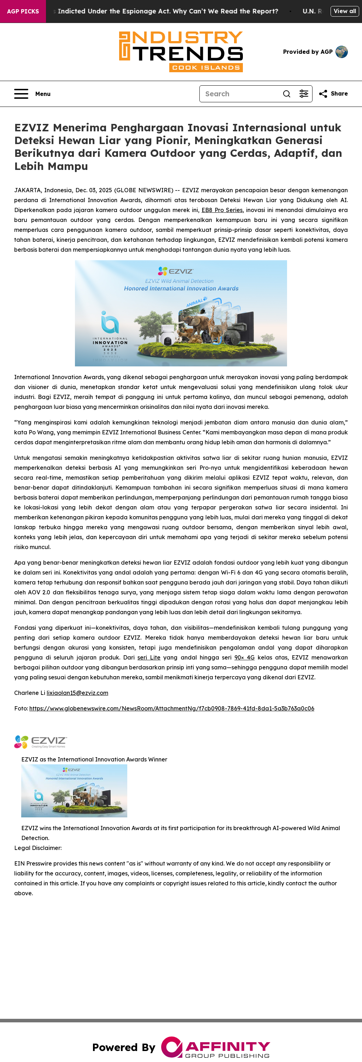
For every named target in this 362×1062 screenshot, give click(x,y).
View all (345, 11)
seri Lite (149, 657)
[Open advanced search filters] (303, 94)
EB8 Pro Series (222, 209)
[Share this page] (333, 94)
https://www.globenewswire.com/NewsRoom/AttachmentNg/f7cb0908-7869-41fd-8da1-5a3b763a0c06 (171, 708)
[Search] (239, 94)
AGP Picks (23, 11)
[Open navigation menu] (32, 94)
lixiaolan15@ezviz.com (77, 692)
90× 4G (244, 657)
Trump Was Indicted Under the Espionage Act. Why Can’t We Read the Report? (152, 11)
